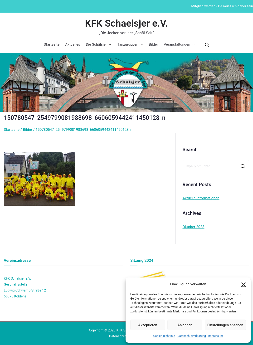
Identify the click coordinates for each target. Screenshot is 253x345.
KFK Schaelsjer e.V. (126, 23)
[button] (243, 284)
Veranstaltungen (179, 44)
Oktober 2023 (193, 227)
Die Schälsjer (99, 44)
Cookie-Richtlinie (164, 336)
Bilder (153, 44)
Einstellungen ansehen (225, 325)
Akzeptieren (147, 325)
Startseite (51, 44)
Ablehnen (184, 325)
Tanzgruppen (130, 44)
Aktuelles (72, 44)
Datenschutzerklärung (191, 336)
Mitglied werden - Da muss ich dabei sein (222, 6)
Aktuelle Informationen (201, 198)
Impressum (215, 336)
